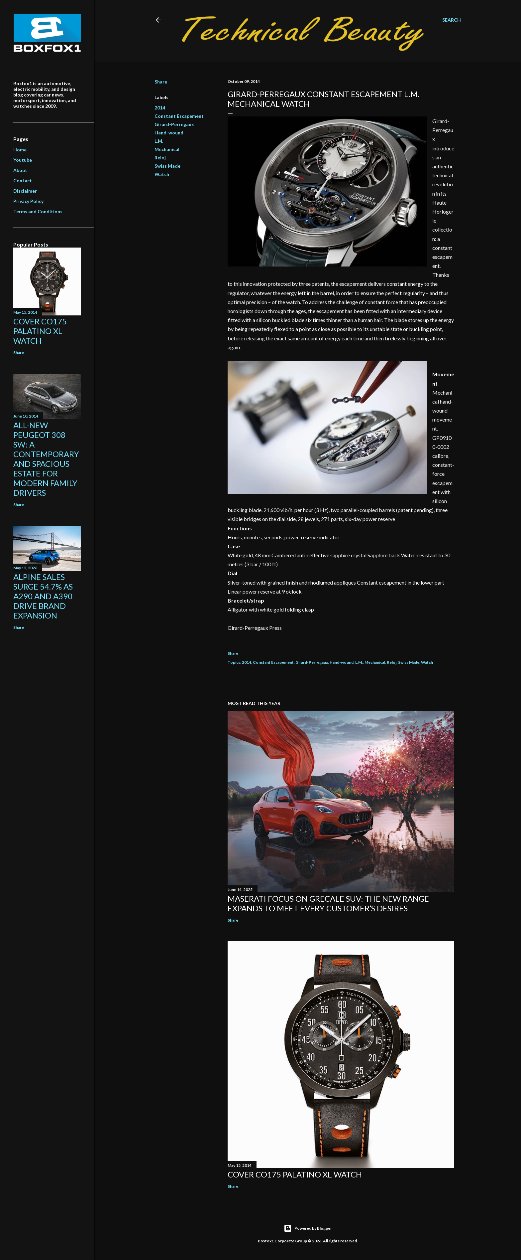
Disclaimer (25, 191)
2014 (160, 107)
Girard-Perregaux (174, 124)
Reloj (160, 157)
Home (20, 149)
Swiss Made (167, 166)
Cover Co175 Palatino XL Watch (295, 1174)
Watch (162, 174)
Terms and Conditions (37, 211)
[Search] (451, 20)
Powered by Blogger (308, 1228)
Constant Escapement (179, 116)
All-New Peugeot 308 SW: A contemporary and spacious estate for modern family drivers (46, 458)
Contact (22, 180)
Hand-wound (169, 132)
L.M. (159, 141)
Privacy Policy (28, 201)
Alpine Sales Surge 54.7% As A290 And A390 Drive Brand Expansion (43, 596)
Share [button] (161, 82)
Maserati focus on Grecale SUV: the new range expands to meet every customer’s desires (328, 903)
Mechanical (167, 149)
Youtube (22, 160)
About (20, 170)
